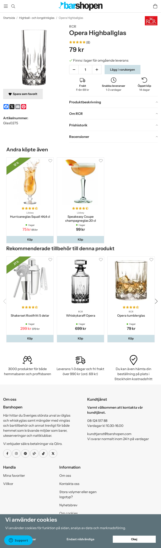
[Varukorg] (155, 6)
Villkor (8, 484)
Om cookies (68, 513)
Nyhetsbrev (68, 505)
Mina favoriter (14, 475)
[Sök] (13, 6)
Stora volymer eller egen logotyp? (78, 494)
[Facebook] (6, 106)
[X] (12, 106)
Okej (134, 539)
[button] (29, 239)
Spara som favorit (23, 94)
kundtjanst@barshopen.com (109, 434)
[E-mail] (18, 106)
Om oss (65, 475)
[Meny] (5, 6)
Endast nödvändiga (80, 539)
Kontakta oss (69, 484)
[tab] (113, 102)
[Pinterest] (24, 106)
